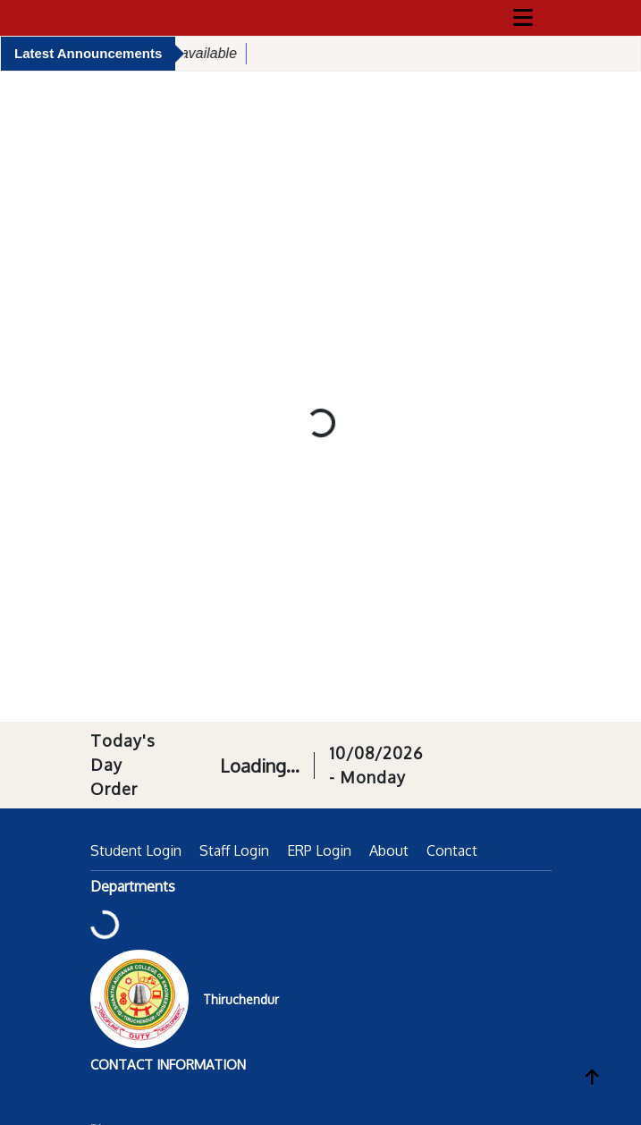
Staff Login (234, 850)
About (389, 850)
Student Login (135, 850)
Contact (451, 850)
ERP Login (319, 850)
